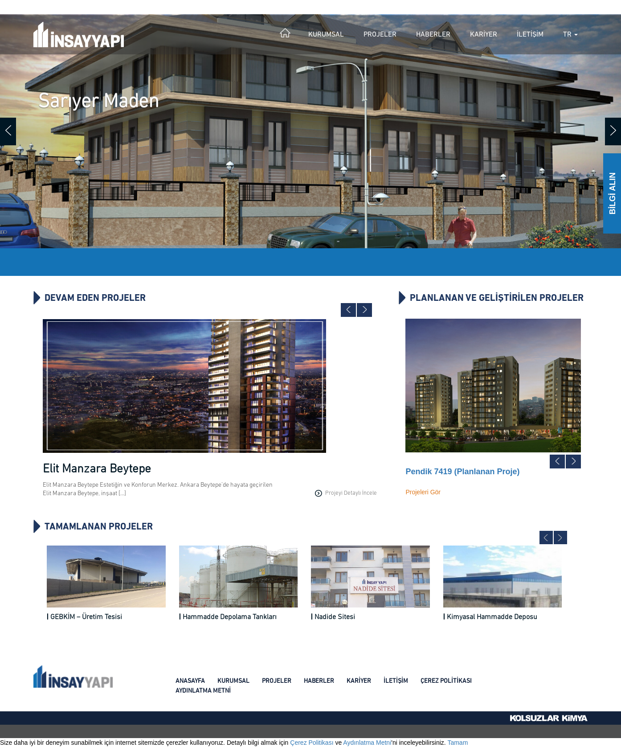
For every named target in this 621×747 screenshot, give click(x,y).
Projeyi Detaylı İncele (346, 493)
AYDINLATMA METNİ (203, 691)
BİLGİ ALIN (612, 193)
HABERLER (433, 34)
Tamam (457, 742)
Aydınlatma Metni (367, 742)
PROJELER (380, 34)
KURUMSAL (326, 34)
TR (570, 34)
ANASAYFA (190, 681)
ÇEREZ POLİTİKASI (446, 681)
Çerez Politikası (311, 742)
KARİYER (483, 34)
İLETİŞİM (530, 34)
